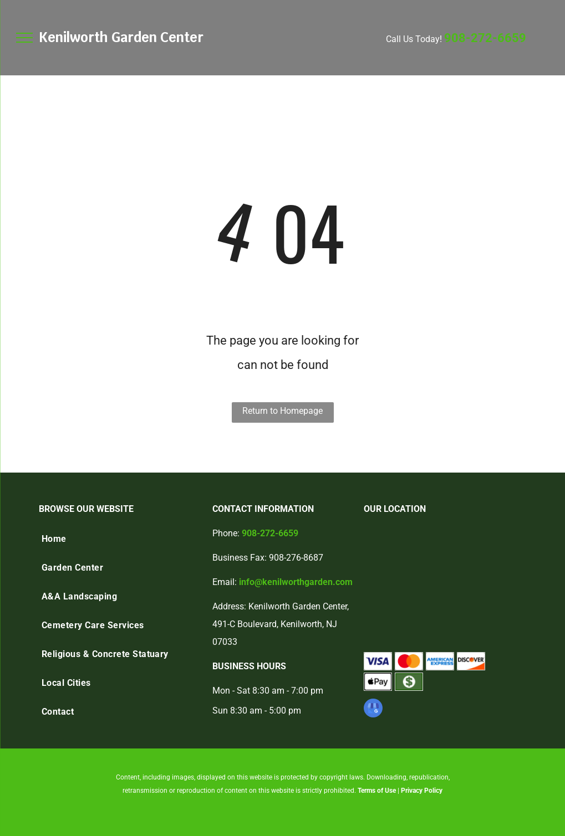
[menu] (24, 37)
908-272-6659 (485, 38)
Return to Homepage (282, 411)
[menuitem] (120, 539)
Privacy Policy (421, 790)
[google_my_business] (373, 709)
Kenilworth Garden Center (121, 37)
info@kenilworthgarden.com (296, 582)
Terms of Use (377, 790)
